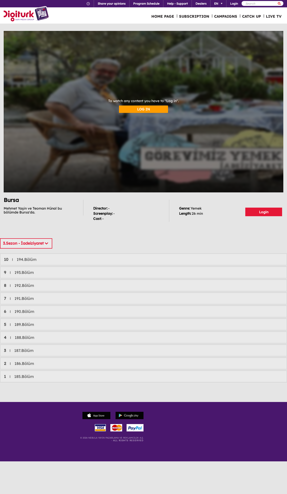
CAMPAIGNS (225, 16)
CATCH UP (251, 16)
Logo (27, 14)
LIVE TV (274, 16)
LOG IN (143, 109)
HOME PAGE (162, 16)
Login (263, 212)
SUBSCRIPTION (194, 16)
